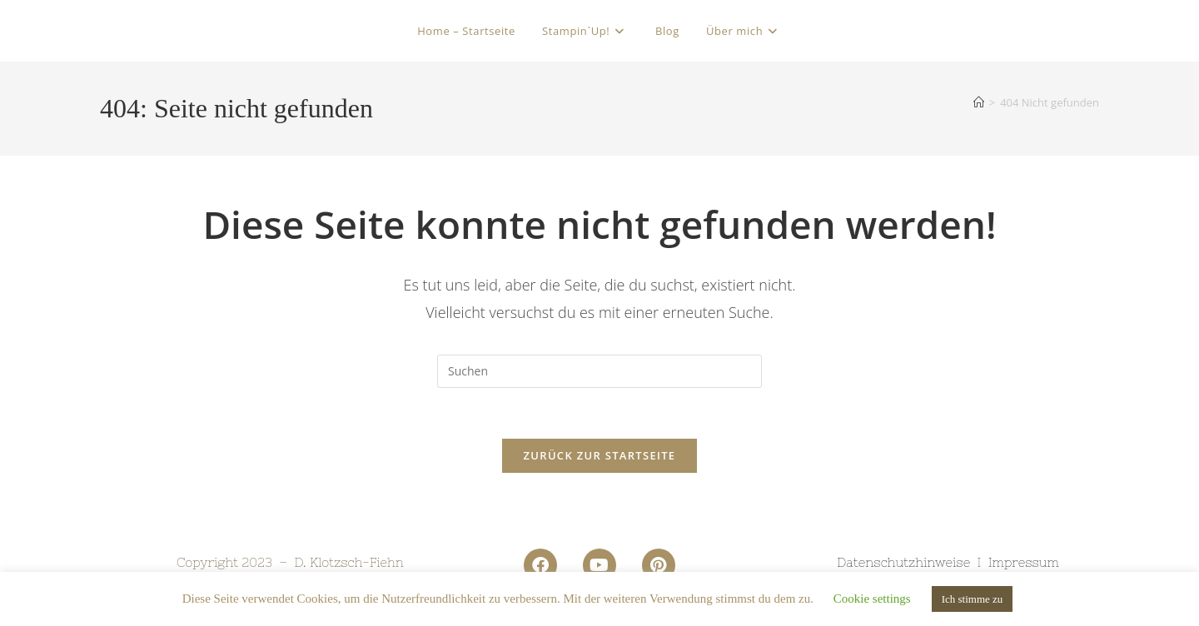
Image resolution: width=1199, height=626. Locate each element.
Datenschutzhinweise (903, 562)
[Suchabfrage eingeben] (599, 371)
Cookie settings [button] (872, 598)
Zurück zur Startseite (600, 455)
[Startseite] (978, 102)
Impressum (1023, 562)
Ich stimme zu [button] (972, 599)
